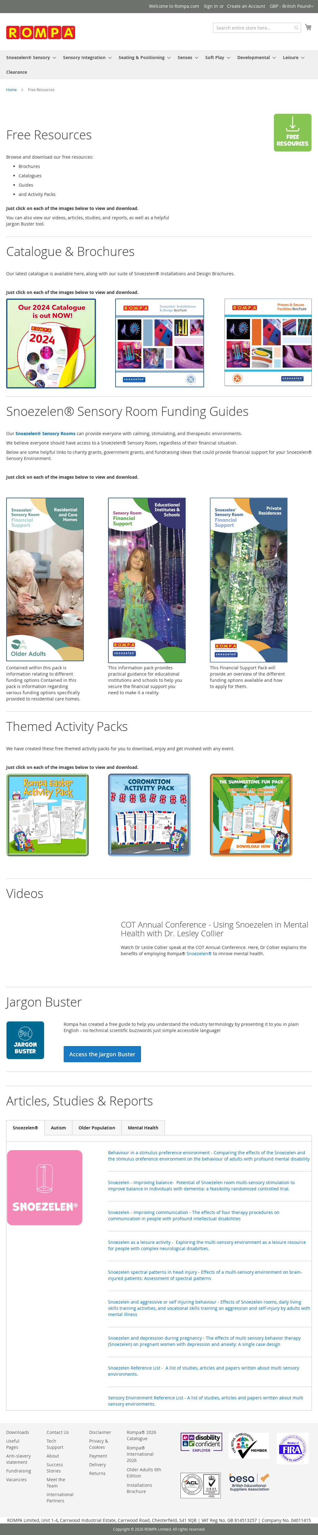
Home (11, 89)
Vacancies (16, 1479)
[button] (292, 6)
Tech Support (55, 1444)
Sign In (211, 6)
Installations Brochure (139, 1488)
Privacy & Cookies (98, 1444)
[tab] (25, 1127)
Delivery (97, 1465)
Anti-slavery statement (18, 1459)
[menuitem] (29, 57)
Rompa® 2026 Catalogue (141, 1435)
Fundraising (18, 1471)
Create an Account (246, 6)
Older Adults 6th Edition (144, 1473)
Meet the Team (56, 1483)
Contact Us (58, 1432)
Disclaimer (100, 1432)
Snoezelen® (199, 953)
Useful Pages (13, 1444)
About (53, 1456)
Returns (97, 1473)
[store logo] (52, 33)
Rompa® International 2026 (140, 1454)
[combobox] (257, 28)
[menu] (159, 64)
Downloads (17, 1432)
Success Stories (55, 1468)
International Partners (60, 1497)
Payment (98, 1456)
